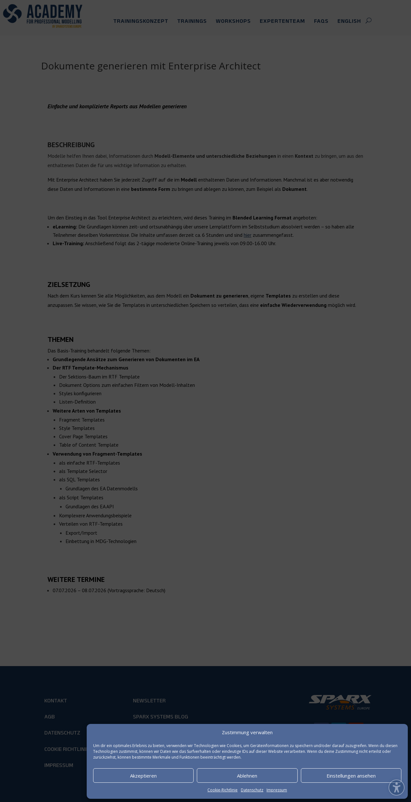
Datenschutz (252, 790)
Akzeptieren (143, 775)
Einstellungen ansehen (351, 775)
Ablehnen (247, 775)
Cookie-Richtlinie (222, 790)
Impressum (277, 790)
